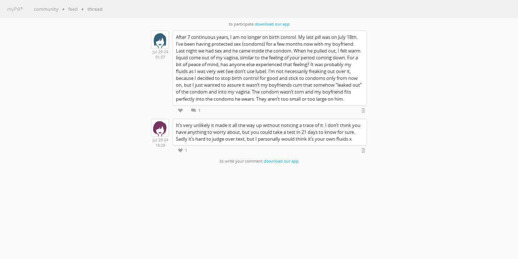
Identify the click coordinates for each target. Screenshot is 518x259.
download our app (272, 24)
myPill (15, 9)
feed (73, 9)
